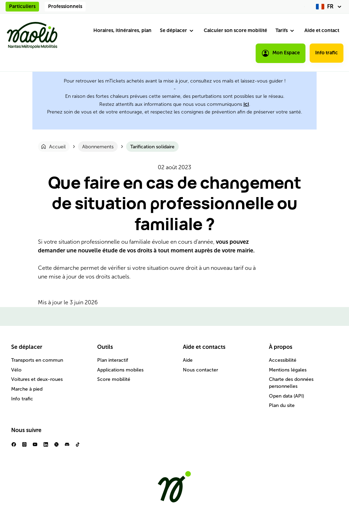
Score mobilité (113, 379)
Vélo (16, 370)
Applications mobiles (120, 370)
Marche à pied (26, 389)
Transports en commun (37, 360)
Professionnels (65, 6)
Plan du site (282, 405)
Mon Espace (280, 53)
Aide (188, 360)
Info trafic (326, 53)
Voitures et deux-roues (37, 379)
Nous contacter (200, 370)
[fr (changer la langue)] (329, 6)
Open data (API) (286, 396)
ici (246, 104)
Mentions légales (288, 370)
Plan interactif (112, 360)
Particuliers (22, 6)
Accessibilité (282, 360)
